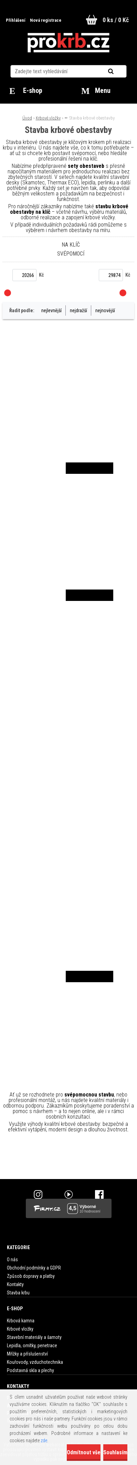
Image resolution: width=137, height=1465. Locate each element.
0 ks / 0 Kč (116, 19)
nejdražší (78, 310)
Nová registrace (45, 20)
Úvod (27, 118)
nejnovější (105, 310)
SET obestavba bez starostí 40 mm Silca (68, 916)
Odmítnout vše (84, 1452)
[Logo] (68, 43)
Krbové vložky (48, 118)
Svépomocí (70, 253)
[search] (119, 71)
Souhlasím (115, 1452)
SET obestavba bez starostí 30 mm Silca (68, 789)
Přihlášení (16, 20)
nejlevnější (51, 310)
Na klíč (71, 244)
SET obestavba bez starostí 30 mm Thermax (60, 411)
